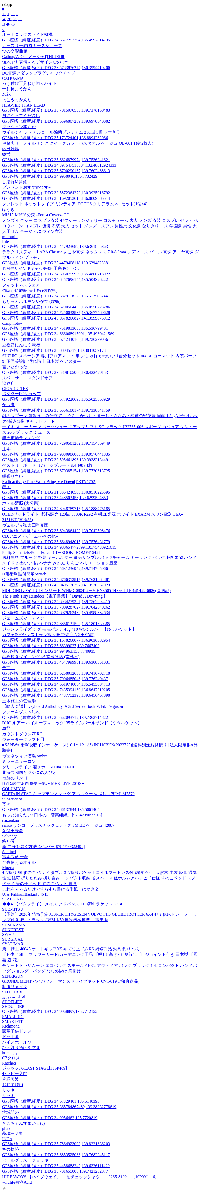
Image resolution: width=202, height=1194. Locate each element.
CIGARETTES (15, 388)
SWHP (8, 934)
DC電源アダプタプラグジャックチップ (38, 73)
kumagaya (10, 1053)
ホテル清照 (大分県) (21, 503)
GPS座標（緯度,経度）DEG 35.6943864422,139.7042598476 (56, 530)
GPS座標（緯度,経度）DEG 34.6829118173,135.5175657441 (56, 296)
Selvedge (10, 836)
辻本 (6, 449)
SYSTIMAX (13, 944)
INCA (7, 1139)
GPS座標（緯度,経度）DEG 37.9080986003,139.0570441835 (56, 454)
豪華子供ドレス (17, 1031)
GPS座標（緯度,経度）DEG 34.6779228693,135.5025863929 (56, 399)
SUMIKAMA (14, 925)
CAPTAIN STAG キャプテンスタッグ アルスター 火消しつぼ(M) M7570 (68, 794)
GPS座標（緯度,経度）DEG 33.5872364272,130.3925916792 (56, 193)
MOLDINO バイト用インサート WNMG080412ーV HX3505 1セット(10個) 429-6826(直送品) (86, 590)
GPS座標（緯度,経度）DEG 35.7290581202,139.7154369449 (56, 443)
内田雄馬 (10, 148)
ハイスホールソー (19, 1042)
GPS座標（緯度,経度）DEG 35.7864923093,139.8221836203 (56, 1143)
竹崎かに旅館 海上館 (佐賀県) (30, 290)
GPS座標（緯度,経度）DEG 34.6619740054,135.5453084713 (56, 684)
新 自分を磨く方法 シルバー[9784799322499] (43, 846)
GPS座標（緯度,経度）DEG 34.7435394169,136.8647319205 (56, 690)
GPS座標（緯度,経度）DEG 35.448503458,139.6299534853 (55, 497)
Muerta (8, 867)
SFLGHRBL (13, 992)
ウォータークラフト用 (23, 739)
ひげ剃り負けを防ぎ (21, 1047)
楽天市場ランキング (21, 438)
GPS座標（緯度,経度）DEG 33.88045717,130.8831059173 (54, 350)
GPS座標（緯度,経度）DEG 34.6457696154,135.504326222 (55, 279)
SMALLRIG (13, 1016)
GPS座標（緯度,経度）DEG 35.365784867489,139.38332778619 (59, 1106)
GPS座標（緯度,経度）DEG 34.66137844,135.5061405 (50, 809)
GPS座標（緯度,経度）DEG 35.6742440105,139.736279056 (55, 339)
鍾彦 (6, 486)
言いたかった (14, 367)
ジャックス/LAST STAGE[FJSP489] (34, 1068)
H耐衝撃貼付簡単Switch (24, 574)
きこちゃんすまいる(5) (23, 1123)
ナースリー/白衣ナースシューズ (32, 45)
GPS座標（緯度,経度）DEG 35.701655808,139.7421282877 (55, 1171)
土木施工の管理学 (19, 701)
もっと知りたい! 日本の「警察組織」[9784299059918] (52, 815)
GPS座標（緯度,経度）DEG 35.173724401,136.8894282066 (55, 137)
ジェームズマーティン (23, 618)
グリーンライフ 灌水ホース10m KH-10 (38, 767)
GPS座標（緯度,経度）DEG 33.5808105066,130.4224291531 (56, 372)
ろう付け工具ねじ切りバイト (29, 83)
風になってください (21, 115)
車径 (6, 728)
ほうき (8, 209)
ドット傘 (10, 1036)
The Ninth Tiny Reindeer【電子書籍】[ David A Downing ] (53, 596)
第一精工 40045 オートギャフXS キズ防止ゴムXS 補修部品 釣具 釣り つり (71, 949)
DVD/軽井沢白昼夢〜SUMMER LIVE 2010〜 (43, 783)
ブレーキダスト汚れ (21, 712)
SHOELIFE (12, 1001)
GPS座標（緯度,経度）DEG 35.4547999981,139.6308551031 (56, 662)
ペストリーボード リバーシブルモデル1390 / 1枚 (47, 465)
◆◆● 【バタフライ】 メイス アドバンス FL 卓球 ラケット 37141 (63, 904)
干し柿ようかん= (18, 89)
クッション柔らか (19, 126)
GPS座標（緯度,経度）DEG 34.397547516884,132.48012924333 (59, 165)
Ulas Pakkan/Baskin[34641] (25, 894)
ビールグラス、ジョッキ (25, 1160)
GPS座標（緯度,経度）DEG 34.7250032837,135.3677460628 (56, 312)
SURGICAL (12, 939)
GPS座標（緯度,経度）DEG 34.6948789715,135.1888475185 (56, 508)
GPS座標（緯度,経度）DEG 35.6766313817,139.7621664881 (56, 579)
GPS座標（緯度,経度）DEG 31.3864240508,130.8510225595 (56, 492)
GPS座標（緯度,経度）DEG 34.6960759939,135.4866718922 (56, 274)
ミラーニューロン (19, 761)
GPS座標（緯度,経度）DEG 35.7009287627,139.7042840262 (56, 607)
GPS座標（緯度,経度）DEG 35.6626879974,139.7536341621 (56, 160)
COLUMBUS (14, 789)
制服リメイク (14, 986)
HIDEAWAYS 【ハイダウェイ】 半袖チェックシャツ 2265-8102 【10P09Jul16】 (80, 1177)
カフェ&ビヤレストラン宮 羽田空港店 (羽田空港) (48, 634)
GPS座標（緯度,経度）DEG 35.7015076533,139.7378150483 (56, 110)
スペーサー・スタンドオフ (27, 378)
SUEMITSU (12, 909)
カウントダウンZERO (22, 734)
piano (7, 1128)
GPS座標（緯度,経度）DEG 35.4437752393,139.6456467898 (56, 695)
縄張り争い (12, 476)
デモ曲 (8, 668)
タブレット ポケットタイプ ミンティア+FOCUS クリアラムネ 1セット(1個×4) (74, 204)
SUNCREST (13, 930)
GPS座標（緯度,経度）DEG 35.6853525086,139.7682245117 (56, 1155)
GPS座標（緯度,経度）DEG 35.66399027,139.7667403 (50, 645)
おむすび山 (12, 1084)
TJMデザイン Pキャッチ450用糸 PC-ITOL (40, 268)
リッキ (8, 1090)
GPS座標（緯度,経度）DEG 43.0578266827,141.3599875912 (56, 318)
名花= (7, 94)
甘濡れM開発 (14, 182)
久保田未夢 (12, 831)
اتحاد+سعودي (13, 997)
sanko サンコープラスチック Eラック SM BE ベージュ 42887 (58, 825)
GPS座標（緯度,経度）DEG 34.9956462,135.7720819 (49, 1118)
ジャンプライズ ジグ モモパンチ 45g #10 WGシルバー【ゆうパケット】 (69, 629)
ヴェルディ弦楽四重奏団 (25, 525)
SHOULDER (13, 1006)
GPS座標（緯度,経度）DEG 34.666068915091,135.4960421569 (58, 334)
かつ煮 (8, 404)
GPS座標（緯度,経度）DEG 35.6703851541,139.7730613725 (56, 471)
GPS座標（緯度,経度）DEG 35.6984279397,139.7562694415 (56, 601)
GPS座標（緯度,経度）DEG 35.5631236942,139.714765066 (55, 568)
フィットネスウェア (21, 285)
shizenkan (10, 820)
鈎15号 (8, 841)
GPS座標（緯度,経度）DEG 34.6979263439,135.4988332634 (56, 612)
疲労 (6, 154)
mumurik (10, 236)
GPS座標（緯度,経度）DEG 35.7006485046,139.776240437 (55, 679)
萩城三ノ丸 (12, 1133)
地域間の (10, 1112)
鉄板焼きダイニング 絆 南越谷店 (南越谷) (41, 656)
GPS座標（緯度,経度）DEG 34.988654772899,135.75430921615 (59, 547)
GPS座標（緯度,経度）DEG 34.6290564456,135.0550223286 (56, 307)
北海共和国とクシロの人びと (29, 772)
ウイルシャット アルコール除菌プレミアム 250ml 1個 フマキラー (63, 132)
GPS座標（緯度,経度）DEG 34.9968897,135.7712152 (49, 1011)
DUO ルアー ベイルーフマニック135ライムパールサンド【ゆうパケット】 (72, 723)
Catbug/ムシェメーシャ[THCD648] (33, 56)
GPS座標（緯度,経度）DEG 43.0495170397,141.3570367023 (56, 585)
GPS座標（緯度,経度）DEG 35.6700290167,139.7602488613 (56, 171)
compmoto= (12, 323)
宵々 (6, 804)
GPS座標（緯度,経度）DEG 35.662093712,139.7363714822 (55, 717)
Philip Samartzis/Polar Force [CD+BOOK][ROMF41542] (51, 552)
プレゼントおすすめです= (26, 187)
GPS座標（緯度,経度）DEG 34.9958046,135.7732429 (49, 176)
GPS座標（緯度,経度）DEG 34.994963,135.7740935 (48, 651)
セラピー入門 (14, 1073)
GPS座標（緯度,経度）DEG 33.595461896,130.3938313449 (55, 460)
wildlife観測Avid (17, 1182)
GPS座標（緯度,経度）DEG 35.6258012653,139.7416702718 (56, 673)
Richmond (11, 1026)
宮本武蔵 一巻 (15, 857)
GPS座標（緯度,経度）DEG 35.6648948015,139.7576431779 (56, 542)
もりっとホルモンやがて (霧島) (31, 301)
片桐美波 (10, 1079)
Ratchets (9, 1063)
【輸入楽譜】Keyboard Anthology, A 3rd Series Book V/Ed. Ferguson (62, 706)
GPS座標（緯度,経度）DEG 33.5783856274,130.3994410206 (56, 67)
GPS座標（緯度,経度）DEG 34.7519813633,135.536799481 (55, 328)
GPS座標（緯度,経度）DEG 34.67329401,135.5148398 (50, 1101)
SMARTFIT (12, 1021)
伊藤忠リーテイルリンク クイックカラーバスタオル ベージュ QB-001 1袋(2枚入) (77, 143)
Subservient (12, 799)
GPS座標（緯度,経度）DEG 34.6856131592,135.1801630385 (56, 623)
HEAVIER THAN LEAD (23, 105)
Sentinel (9, 852)
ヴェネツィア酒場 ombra (25, 756)
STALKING (12, 899)
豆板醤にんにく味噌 (21, 345)
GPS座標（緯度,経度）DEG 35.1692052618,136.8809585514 (56, 198)
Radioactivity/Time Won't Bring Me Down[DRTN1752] (49, 481)
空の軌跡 (10, 1149)
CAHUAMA (13, 78)
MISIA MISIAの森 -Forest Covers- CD (35, 215)
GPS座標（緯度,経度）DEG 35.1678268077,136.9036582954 (56, 640)
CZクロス (11, 1058)
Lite (5, 241)
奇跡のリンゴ (14, 778)
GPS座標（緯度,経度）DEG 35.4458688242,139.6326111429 (56, 1166)
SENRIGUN (12, 976)
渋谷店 (8, 383)
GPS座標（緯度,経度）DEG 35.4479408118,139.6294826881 (56, 263)
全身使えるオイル (19, 862)
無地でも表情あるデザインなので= (35, 62)
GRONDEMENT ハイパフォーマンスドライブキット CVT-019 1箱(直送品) (70, 981)
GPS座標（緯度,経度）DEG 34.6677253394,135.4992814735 (56, 40)
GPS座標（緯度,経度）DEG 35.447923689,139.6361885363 (55, 246)
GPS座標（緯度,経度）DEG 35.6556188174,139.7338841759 (56, 410)
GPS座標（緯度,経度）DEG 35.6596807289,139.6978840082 (56, 121)
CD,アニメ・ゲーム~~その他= (30, 536)
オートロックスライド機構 (27, 34)
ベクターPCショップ (21, 393)
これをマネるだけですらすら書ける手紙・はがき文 (50, 889)
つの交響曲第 (14, 51)
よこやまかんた (17, 100)
